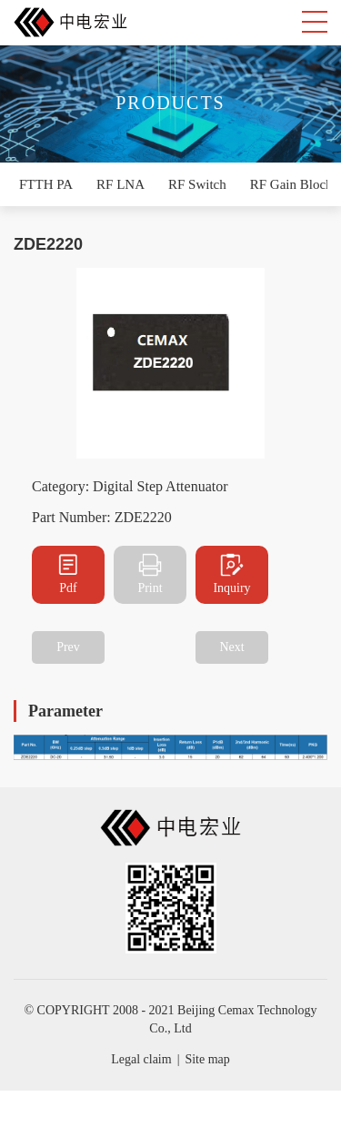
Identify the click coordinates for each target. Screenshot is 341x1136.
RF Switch (197, 184)
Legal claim (141, 1059)
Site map (207, 1059)
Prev (68, 647)
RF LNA (120, 184)
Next (231, 647)
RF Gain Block (291, 184)
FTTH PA (46, 184)
